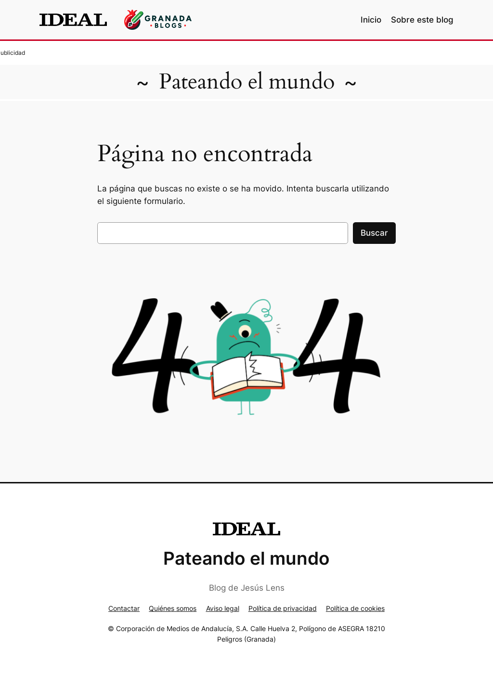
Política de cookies (355, 608)
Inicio (371, 20)
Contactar (124, 608)
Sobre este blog (422, 20)
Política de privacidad (282, 608)
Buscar (374, 233)
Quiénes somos (172, 608)
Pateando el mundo (247, 82)
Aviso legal (222, 608)
